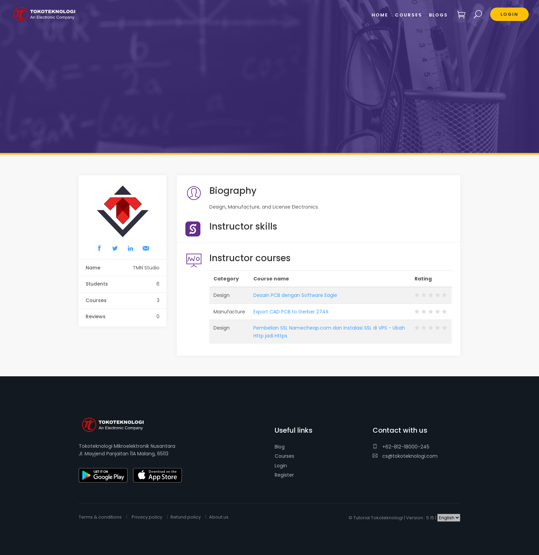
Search (478, 14)
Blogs (438, 15)
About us (219, 517)
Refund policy (185, 517)
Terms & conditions (100, 517)
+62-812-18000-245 (401, 446)
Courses (284, 456)
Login (281, 465)
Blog (280, 446)
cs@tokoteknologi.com (405, 456)
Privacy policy (147, 517)
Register (284, 474)
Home (380, 15)
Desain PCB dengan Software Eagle (295, 295)
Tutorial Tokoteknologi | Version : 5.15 (393, 517)
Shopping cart (461, 14)
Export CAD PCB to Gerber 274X (291, 311)
